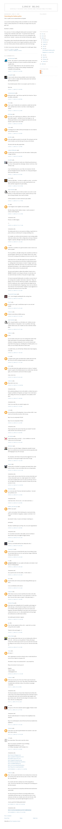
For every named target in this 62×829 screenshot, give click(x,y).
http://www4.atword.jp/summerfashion (16, 765)
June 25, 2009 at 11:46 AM (15, 619)
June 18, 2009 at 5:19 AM (15, 316)
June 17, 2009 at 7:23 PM (15, 146)
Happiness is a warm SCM (48, 52)
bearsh (9, 178)
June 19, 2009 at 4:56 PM (15, 503)
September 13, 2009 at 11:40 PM (17, 769)
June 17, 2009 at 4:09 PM (15, 99)
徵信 (20, 810)
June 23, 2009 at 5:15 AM (15, 588)
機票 (27, 810)
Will (9, 738)
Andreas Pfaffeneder (12, 150)
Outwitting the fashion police (48, 50)
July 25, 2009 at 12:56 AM (15, 734)
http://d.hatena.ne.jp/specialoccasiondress (16, 761)
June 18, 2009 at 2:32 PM (15, 422)
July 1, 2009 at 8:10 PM (14, 687)
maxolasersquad (11, 58)
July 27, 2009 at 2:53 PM (15, 749)
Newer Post (6, 818)
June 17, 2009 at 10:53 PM (15, 186)
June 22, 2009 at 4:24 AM (15, 557)
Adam (9, 127)
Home (21, 818)
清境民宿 (23, 810)
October (44, 42)
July (44, 46)
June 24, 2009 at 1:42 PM (15, 599)
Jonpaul (9, 464)
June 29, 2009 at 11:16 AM (15, 673)
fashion (11, 50)
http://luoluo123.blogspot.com (14, 755)
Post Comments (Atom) (15, 821)
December (45, 40)
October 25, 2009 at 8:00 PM (16, 804)
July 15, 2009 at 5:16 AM (15, 724)
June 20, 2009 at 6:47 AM (15, 537)
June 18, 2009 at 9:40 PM (15, 432)
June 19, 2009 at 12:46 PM (15, 485)
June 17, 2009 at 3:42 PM (15, 71)
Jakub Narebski (11, 189)
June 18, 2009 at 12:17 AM (15, 225)
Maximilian (10, 488)
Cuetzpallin (10, 75)
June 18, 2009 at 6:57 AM (15, 329)
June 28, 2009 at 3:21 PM (15, 647)
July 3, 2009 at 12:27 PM (15, 709)
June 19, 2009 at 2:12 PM (15, 494)
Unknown (10, 311)
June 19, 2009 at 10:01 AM (15, 470)
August (44, 44)
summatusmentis (11, 93)
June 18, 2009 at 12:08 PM (15, 385)
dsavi (9, 578)
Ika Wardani (10, 436)
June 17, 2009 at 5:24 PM (15, 133)
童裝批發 (14, 810)
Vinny (9, 650)
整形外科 (10, 810)
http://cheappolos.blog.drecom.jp (15, 760)
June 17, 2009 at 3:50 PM (15, 89)
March (44, 57)
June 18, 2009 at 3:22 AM (15, 290)
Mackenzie (10, 446)
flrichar (9, 541)
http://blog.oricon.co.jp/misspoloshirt (16, 767)
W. (8, 245)
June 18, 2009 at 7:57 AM (15, 362)
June (44, 48)
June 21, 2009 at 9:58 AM (15, 545)
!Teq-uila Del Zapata (12, 294)
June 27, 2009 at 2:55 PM (15, 632)
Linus (41, 71)
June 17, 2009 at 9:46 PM (15, 156)
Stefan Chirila (11, 636)
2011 (42, 33)
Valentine (10, 728)
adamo (9, 366)
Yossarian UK (11, 549)
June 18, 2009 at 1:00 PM (15, 398)
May (44, 55)
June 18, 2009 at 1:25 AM (15, 241)
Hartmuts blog (11, 603)
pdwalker (10, 137)
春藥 (18, 810)
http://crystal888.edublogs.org (14, 763)
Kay (9, 705)
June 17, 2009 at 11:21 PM (15, 213)
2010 (42, 36)
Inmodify (10, 160)
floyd (9, 102)
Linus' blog (31, 6)
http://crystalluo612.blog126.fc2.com (16, 756)
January (44, 61)
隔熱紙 (29, 810)
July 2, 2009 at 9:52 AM (15, 701)
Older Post (35, 818)
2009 (42, 38)
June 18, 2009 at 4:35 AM (15, 308)
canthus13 (10, 677)
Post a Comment (7, 815)
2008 (42, 64)
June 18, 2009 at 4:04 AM (15, 298)
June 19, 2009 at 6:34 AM (15, 442)
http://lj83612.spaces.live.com (14, 758)
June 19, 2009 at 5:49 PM (15, 527)
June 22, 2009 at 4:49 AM (15, 566)
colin (9, 410)
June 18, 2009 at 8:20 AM (15, 377)
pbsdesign (10, 114)
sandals (15, 50)
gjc (8, 623)
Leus (9, 356)
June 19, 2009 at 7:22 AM (15, 460)
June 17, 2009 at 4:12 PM (15, 110)
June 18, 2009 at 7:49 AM (15, 352)
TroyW (9, 302)
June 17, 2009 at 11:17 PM (15, 200)
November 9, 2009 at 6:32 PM (16, 812)
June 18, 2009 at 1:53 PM (15, 406)
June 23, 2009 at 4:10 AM (15, 574)
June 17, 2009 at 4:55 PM (15, 123)
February (45, 59)
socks (20, 50)
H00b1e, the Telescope (13, 506)
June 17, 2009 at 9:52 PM (15, 174)
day (9, 204)
